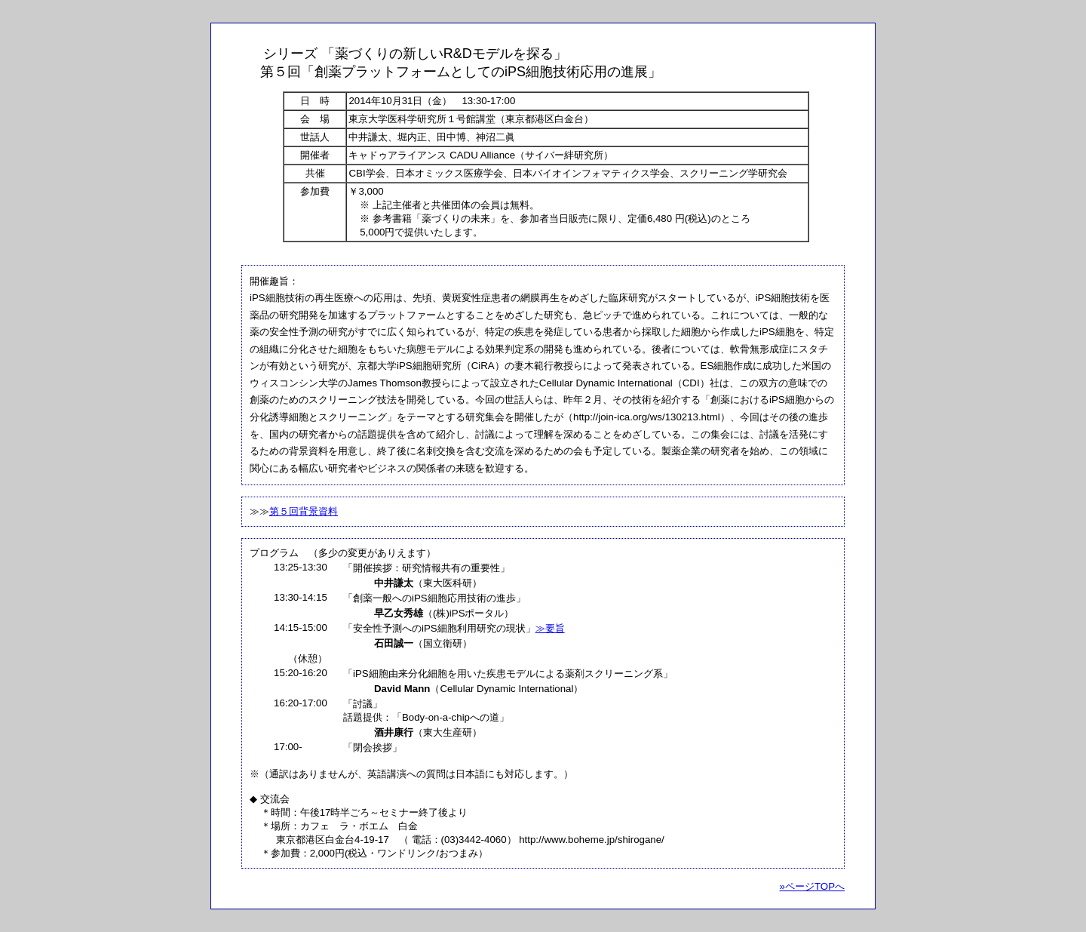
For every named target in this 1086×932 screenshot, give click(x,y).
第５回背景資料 (303, 511)
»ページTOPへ (812, 886)
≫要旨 (550, 628)
